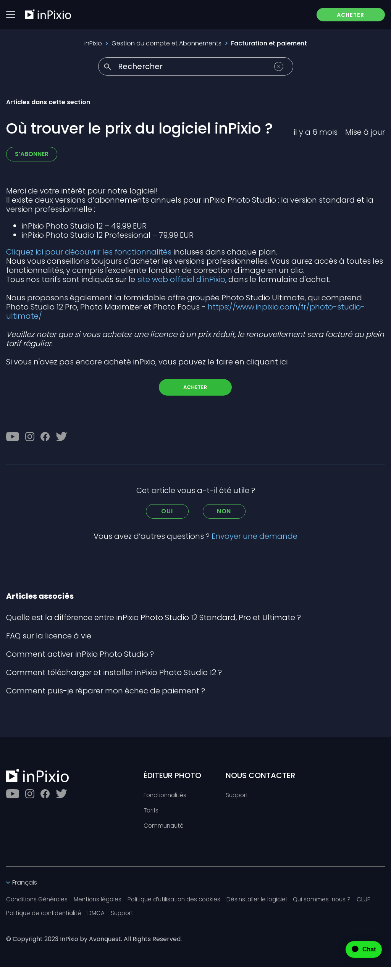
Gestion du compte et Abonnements (166, 43)
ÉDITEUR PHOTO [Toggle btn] (172, 773)
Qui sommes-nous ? (335, 899)
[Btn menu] (11, 15)
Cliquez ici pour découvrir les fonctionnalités (88, 252)
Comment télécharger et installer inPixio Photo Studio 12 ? (114, 672)
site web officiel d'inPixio (181, 279)
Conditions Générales (38, 899)
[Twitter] (61, 436)
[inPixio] (48, 14)
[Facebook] (45, 436)
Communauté (165, 825)
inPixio (93, 43)
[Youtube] (12, 436)
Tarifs (152, 809)
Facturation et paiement (269, 43)
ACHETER (347, 15)
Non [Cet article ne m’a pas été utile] (224, 511)
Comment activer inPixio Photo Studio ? (80, 654)
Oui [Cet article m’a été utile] (167, 511)
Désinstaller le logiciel (267, 899)
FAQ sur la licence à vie (48, 635)
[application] (357, 949)
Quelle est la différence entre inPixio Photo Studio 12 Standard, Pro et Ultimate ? (153, 617)
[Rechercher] (195, 66)
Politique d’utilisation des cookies (181, 899)
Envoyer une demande (254, 536)
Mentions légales (102, 899)
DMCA (100, 913)
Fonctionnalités (166, 794)
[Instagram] (29, 436)
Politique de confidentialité (46, 913)
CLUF (377, 899)
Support (238, 794)
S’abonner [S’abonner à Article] (31, 154)
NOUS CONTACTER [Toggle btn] (260, 773)
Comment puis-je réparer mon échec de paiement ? (105, 690)
